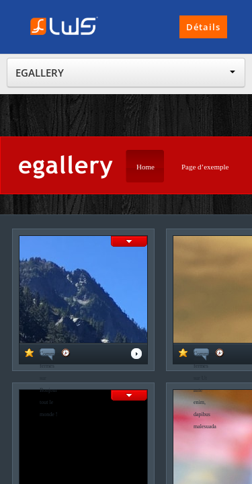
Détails (203, 27)
